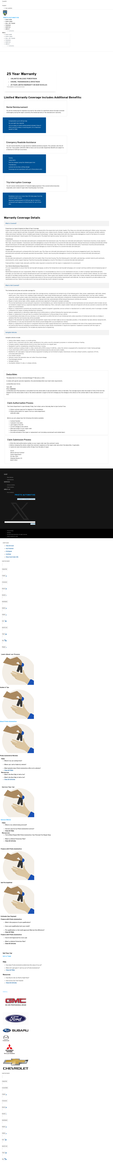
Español (4, 1)
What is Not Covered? (12, 285)
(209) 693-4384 (14, 413)
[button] (36, 33)
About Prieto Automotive (8, 722)
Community (11, 31)
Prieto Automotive (25, 495)
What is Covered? (10, 223)
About (7, 29)
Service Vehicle (6, 820)
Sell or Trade (7, 956)
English (4, 5)
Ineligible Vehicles (11, 332)
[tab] (56, 223)
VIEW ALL (5, 991)
